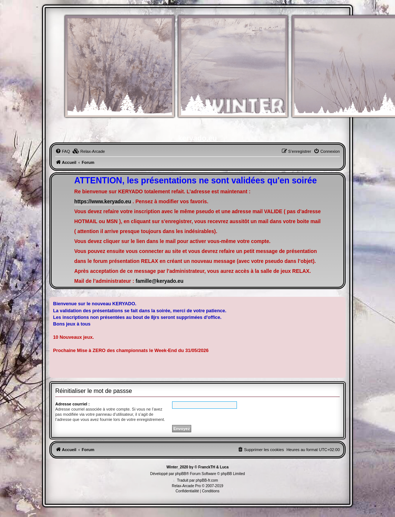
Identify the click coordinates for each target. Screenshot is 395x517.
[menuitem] (62, 151)
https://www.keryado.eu (102, 201)
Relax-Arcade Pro (186, 486)
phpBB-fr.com (207, 480)
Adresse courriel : (72, 404)
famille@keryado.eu (159, 281)
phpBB (180, 474)
